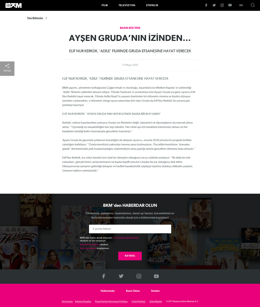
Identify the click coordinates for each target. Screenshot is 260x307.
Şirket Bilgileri (156, 302)
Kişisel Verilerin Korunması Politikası (111, 302)
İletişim (155, 291)
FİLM (105, 5)
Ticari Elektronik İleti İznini (125, 238)
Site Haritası (67, 302)
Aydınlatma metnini (89, 244)
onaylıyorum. (95, 248)
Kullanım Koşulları (83, 302)
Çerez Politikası (139, 302)
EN (241, 5)
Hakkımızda (108, 291)
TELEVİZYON (127, 5)
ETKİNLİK (152, 5)
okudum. (94, 244)
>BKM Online (13, 5)
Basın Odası (133, 291)
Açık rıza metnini (88, 248)
